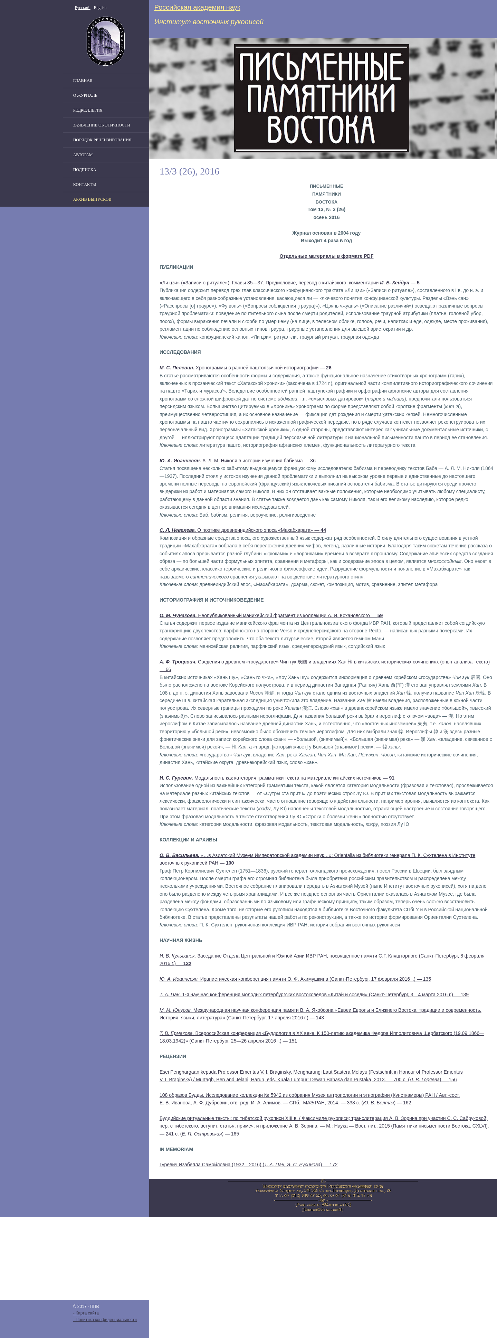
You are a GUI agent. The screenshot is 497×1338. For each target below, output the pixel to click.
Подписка (84, 169)
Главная (83, 80)
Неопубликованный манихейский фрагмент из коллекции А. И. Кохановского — (271, 615)
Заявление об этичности (101, 125)
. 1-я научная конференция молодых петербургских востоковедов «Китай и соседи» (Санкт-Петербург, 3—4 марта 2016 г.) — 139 (314, 994)
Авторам (83, 154)
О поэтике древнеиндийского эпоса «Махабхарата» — (243, 530)
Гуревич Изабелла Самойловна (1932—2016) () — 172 (249, 1164)
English (100, 7)
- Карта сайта (86, 1313)
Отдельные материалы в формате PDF (326, 256)
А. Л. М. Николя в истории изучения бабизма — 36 (238, 460)
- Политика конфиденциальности (105, 1319)
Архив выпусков (92, 199)
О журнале (85, 95)
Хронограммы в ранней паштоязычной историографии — (246, 367)
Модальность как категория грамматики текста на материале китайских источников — (277, 778)
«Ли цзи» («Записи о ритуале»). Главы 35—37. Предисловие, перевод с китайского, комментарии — (290, 282)
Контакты (84, 184)
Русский (82, 7)
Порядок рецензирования (102, 140)
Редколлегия (88, 110)
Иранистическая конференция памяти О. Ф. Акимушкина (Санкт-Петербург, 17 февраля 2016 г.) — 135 (295, 979)
